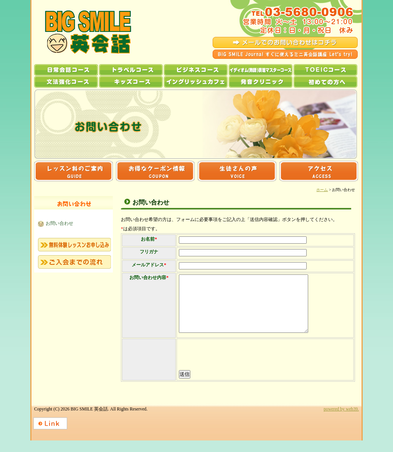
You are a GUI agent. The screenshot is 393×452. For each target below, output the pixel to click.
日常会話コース (66, 70)
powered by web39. (341, 420)
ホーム (322, 190)
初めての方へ (325, 82)
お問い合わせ (59, 223)
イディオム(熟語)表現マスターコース (260, 70)
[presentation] (236, 367)
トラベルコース (131, 70)
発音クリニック (260, 82)
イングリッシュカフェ (196, 82)
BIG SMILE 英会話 (81, 32)
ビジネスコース (196, 70)
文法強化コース (66, 82)
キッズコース (131, 82)
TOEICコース (325, 70)
